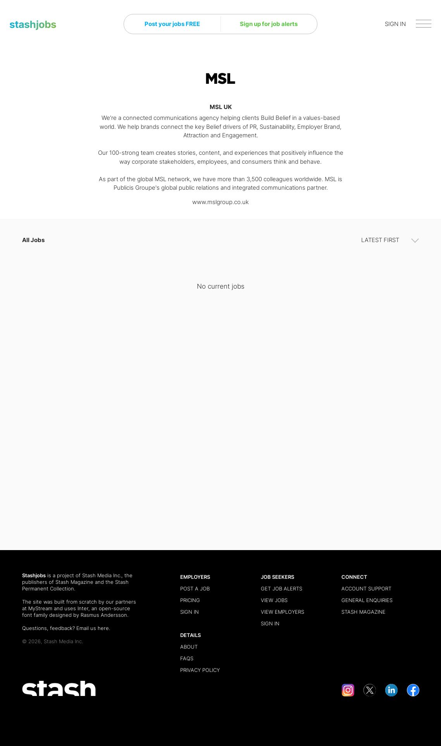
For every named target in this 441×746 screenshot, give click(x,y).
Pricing (190, 600)
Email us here (92, 628)
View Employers (282, 612)
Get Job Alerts (281, 588)
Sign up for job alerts (269, 24)
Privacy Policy (200, 670)
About (189, 647)
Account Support (366, 588)
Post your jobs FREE (172, 24)
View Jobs (274, 600)
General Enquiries (367, 600)
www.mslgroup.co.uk (220, 202)
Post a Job (195, 588)
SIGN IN (395, 24)
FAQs (186, 658)
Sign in (189, 612)
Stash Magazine (74, 582)
